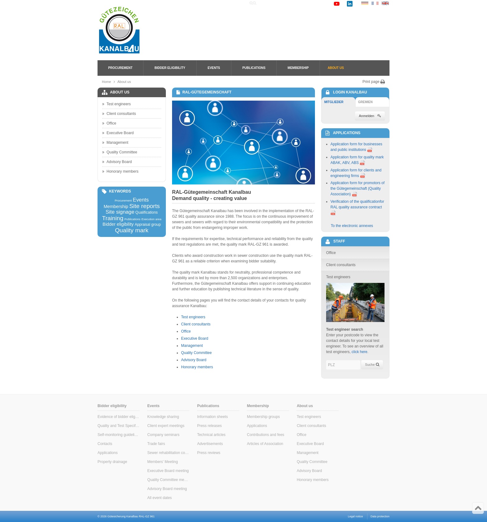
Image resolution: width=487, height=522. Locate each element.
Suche (372, 364)
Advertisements (210, 444)
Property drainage (112, 462)
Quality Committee (196, 353)
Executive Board (194, 338)
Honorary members (197, 367)
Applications (108, 453)
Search (286, 3)
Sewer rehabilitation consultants (168, 453)
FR (375, 3)
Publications (253, 68)
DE (365, 3)
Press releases (209, 426)
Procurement (120, 68)
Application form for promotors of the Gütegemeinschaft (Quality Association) (357, 188)
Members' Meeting (162, 462)
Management (192, 345)
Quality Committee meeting (168, 480)
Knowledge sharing (163, 417)
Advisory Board (193, 360)
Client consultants (196, 324)
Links (303, 3)
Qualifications (146, 212)
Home (268, 3)
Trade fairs (156, 444)
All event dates (159, 498)
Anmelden (370, 116)
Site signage (120, 212)
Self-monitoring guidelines (118, 435)
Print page (373, 81)
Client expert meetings (165, 426)
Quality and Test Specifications (118, 426)
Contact (321, 3)
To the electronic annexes (352, 226)
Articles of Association (265, 444)
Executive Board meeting (168, 471)
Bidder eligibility (170, 68)
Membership (298, 68)
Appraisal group (148, 224)
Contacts (105, 444)
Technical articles (211, 435)
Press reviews (209, 453)
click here (359, 352)
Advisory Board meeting (167, 489)
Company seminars (163, 435)
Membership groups (263, 417)
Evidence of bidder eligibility (118, 417)
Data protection (380, 516)
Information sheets (212, 417)
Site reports (144, 206)
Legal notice (355, 516)
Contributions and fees (265, 435)
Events (213, 68)
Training (112, 218)
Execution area (152, 219)
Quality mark (131, 230)
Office (186, 331)
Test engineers (193, 317)
